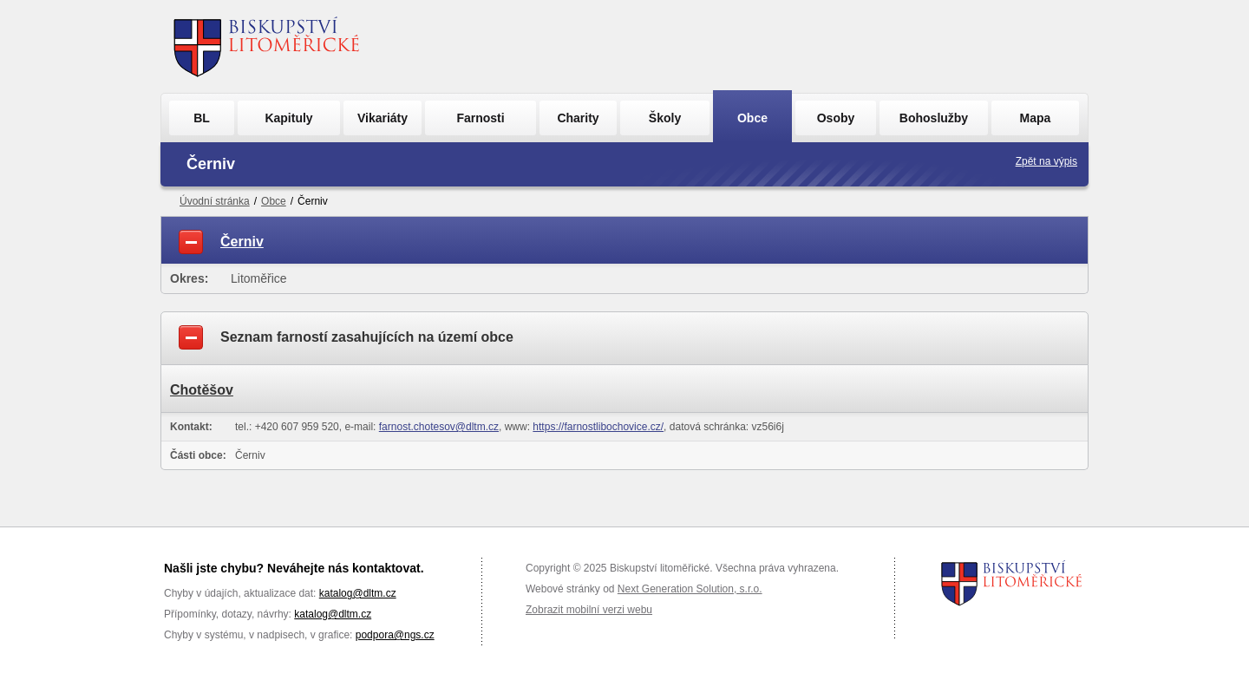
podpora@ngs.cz (395, 635)
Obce (752, 118)
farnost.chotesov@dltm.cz (439, 427)
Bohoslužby (933, 118)
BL (201, 118)
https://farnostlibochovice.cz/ (598, 427)
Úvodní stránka (215, 201)
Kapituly (288, 118)
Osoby (836, 118)
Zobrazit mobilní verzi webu (589, 610)
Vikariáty (382, 118)
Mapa (1035, 118)
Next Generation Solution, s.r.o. (690, 589)
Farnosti (480, 118)
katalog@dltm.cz (357, 593)
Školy (665, 118)
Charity (577, 118)
